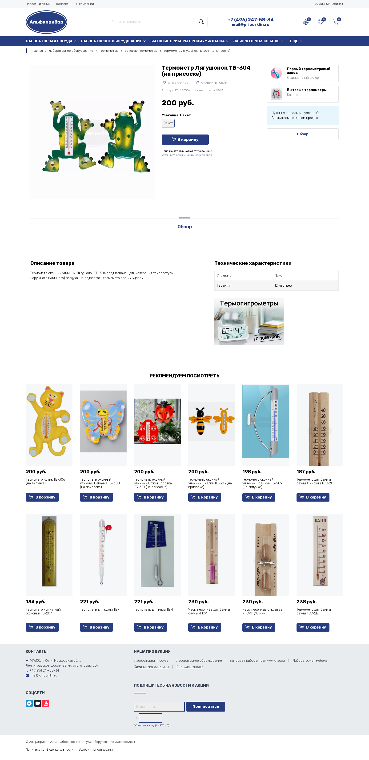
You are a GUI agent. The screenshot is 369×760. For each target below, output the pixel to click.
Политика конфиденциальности (49, 749)
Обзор (303, 134)
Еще (294, 41)
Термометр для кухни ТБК (99, 610)
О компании (85, 4)
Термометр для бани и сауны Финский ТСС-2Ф (315, 481)
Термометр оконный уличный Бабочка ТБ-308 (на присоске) (100, 483)
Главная (37, 50)
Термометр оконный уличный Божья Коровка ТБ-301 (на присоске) (153, 483)
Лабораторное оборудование (111, 41)
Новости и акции (38, 4)
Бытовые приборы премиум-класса (187, 41)
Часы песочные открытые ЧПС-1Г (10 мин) (262, 611)
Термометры (108, 50)
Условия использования (96, 749)
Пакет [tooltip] (168, 123)
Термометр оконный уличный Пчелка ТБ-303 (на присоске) (210, 483)
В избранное (176, 82)
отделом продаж (305, 118)
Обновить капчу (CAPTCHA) (151, 725)
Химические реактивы (151, 667)
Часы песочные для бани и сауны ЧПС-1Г (209, 611)
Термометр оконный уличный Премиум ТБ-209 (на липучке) (262, 483)
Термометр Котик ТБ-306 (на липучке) (45, 481)
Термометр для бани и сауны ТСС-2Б (314, 611)
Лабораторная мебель (256, 41)
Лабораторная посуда (49, 41)
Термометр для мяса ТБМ (153, 610)
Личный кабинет (329, 4)
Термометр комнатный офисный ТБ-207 (43, 611)
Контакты (63, 4)
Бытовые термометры (140, 50)
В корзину (185, 139)
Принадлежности (189, 667)
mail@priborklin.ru (250, 24)
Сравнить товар (211, 82)
